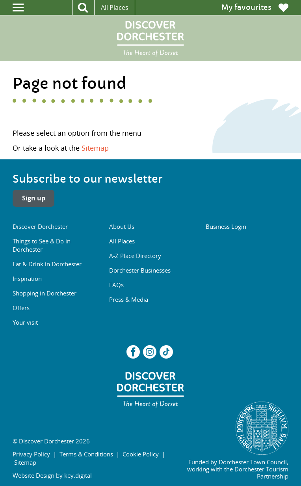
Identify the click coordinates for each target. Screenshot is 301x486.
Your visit (25, 322)
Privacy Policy (31, 454)
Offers (21, 308)
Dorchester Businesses (140, 270)
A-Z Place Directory (135, 256)
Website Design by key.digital (52, 475)
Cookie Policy (141, 454)
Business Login (226, 226)
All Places (114, 7)
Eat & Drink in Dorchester (47, 264)
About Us (121, 226)
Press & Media (128, 299)
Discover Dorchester (40, 226)
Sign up (33, 198)
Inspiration (27, 278)
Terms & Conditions (86, 454)
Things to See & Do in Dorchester (42, 245)
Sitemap (95, 148)
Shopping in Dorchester (44, 293)
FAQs (116, 285)
